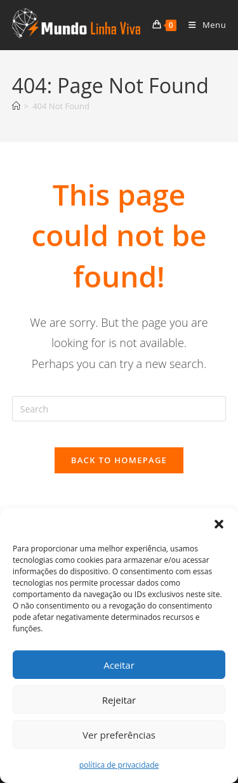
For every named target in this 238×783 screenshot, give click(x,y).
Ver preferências (119, 734)
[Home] (16, 106)
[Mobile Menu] (202, 24)
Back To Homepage (119, 460)
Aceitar (119, 665)
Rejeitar (119, 700)
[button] (219, 524)
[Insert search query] (119, 408)
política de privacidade (119, 765)
